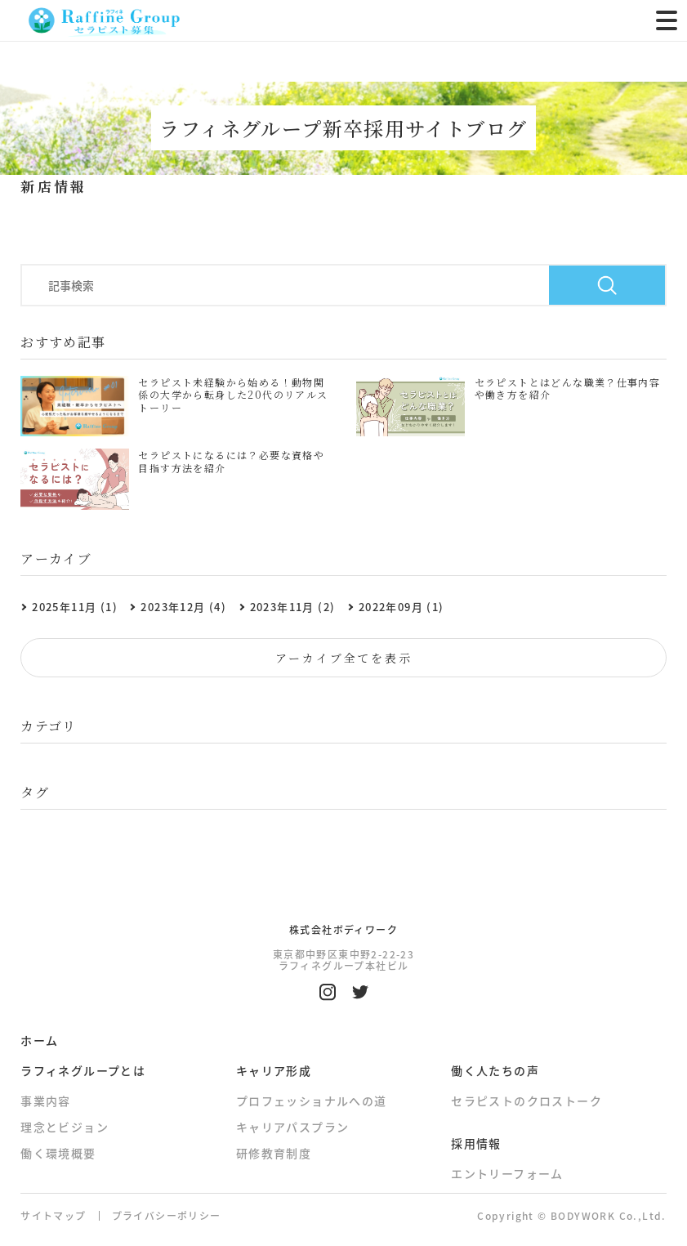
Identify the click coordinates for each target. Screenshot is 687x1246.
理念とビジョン (64, 1127)
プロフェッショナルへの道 (311, 1100)
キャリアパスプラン (293, 1127)
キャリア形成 (273, 1070)
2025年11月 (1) (75, 606)
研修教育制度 (273, 1153)
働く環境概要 (58, 1153)
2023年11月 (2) (293, 606)
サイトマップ (53, 1215)
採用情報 (476, 1143)
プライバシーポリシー (166, 1216)
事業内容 (45, 1100)
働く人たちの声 (495, 1070)
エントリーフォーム (507, 1173)
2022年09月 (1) (401, 606)
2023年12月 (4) (183, 606)
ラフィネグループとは (82, 1070)
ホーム (39, 1040)
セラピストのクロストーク (526, 1100)
